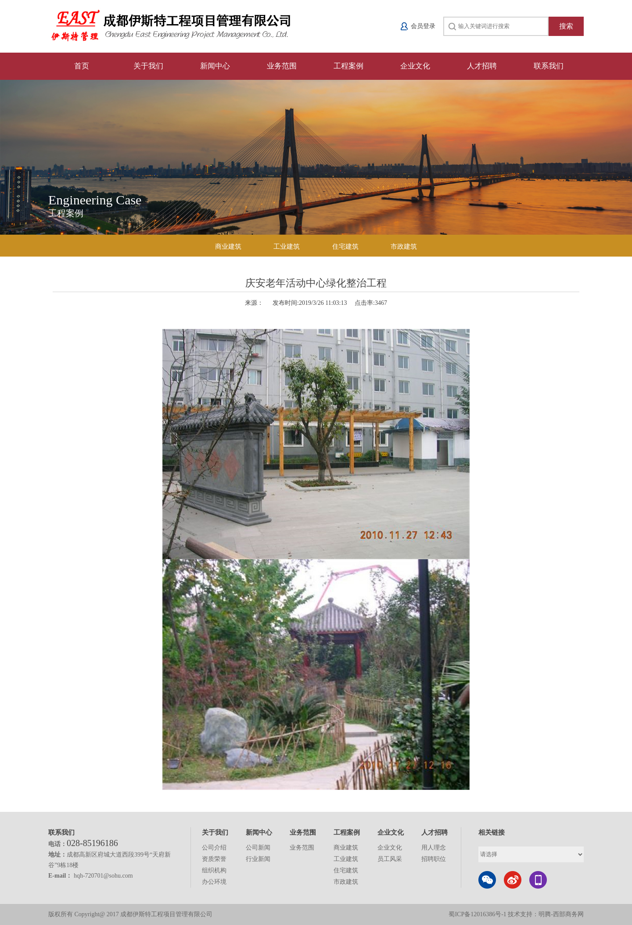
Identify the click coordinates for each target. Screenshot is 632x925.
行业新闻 (258, 859)
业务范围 (282, 66)
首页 (81, 66)
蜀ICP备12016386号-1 (478, 914)
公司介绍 (214, 847)
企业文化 (415, 66)
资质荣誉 (214, 859)
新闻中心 (215, 66)
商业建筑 (228, 246)
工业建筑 (286, 246)
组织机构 (214, 870)
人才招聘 (482, 66)
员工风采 (389, 859)
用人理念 (433, 847)
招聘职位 (433, 859)
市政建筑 (404, 246)
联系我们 (549, 66)
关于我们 (148, 66)
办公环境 (214, 882)
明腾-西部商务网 (561, 914)
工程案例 (348, 66)
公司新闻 (258, 847)
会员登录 (423, 26)
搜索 (566, 26)
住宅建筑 (345, 246)
